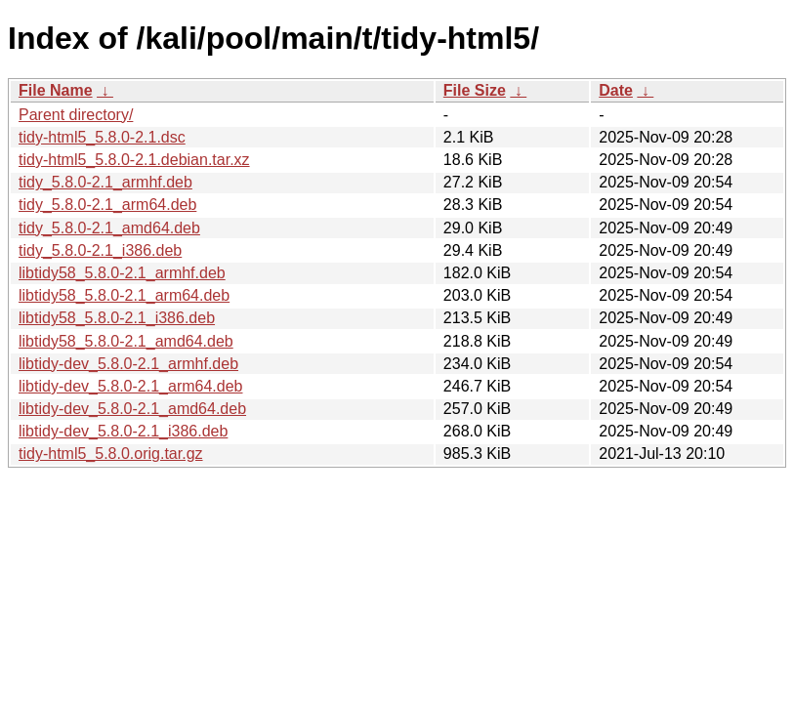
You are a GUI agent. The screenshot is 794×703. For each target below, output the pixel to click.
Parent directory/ (76, 114)
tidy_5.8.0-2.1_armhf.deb (105, 182)
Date (616, 90)
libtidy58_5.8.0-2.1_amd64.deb (126, 341)
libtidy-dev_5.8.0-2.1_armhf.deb (128, 363)
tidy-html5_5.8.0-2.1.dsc (102, 137)
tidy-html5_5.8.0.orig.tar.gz (111, 453)
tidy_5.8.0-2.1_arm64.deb (107, 204)
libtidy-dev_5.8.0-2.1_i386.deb (123, 431)
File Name (56, 90)
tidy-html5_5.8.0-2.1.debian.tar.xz (134, 159)
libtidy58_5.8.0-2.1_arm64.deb (124, 295)
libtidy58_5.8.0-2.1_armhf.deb (122, 273)
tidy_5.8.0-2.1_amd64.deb (109, 228)
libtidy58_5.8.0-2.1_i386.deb (117, 318)
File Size (474, 90)
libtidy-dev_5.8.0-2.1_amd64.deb (132, 408)
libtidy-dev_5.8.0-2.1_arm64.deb (130, 386)
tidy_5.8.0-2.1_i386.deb (100, 250)
